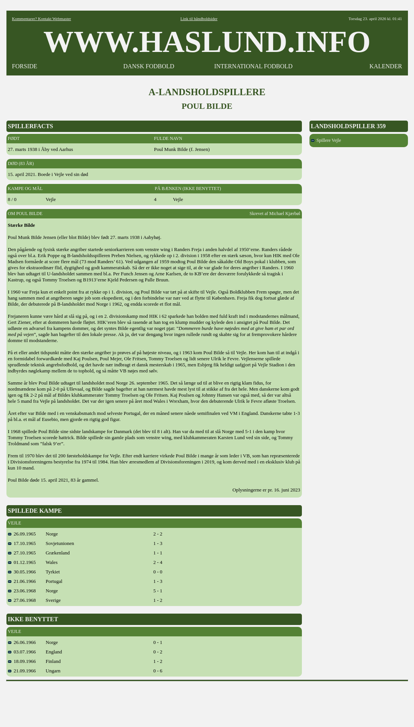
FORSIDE (24, 66)
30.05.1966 (22, 572)
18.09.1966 (22, 661)
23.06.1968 (22, 591)
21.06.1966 (22, 581)
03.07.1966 (22, 652)
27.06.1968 (22, 600)
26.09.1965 (22, 534)
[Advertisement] (207, 702)
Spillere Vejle (326, 140)
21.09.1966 (22, 671)
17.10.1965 (22, 543)
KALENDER (385, 66)
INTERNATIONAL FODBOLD (253, 66)
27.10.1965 (22, 553)
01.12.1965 (22, 562)
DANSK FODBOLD (148, 66)
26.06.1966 (22, 642)
